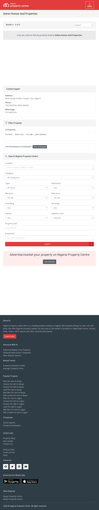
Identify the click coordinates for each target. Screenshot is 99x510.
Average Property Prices (13, 368)
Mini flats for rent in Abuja (14, 392)
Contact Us (7, 444)
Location (9, 163)
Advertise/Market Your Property (16, 350)
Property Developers (11, 425)
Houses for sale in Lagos (13, 404)
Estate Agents (9, 422)
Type (7, 183)
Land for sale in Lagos (12, 406)
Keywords (9, 233)
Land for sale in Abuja (12, 389)
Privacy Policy (8, 449)
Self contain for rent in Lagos (15, 412)
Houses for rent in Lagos (13, 401)
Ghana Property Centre (12, 499)
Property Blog (9, 438)
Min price (9, 193)
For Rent (8, 134)
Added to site (57, 213)
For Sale (29, 134)
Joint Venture (40, 134)
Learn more (10, 336)
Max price (55, 193)
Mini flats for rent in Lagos (14, 409)
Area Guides (8, 441)
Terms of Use (9, 452)
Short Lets (19, 134)
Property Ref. (11, 223)
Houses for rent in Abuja (13, 384)
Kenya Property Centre (12, 496)
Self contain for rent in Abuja (15, 395)
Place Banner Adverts (12, 355)
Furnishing (9, 203)
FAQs (5, 455)
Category (9, 173)
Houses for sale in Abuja (13, 387)
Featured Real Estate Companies (16, 352)
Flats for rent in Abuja (12, 381)
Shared (8, 213)
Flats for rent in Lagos (12, 398)
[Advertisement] (49, 62)
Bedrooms (56, 183)
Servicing (55, 203)
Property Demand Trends (13, 365)
